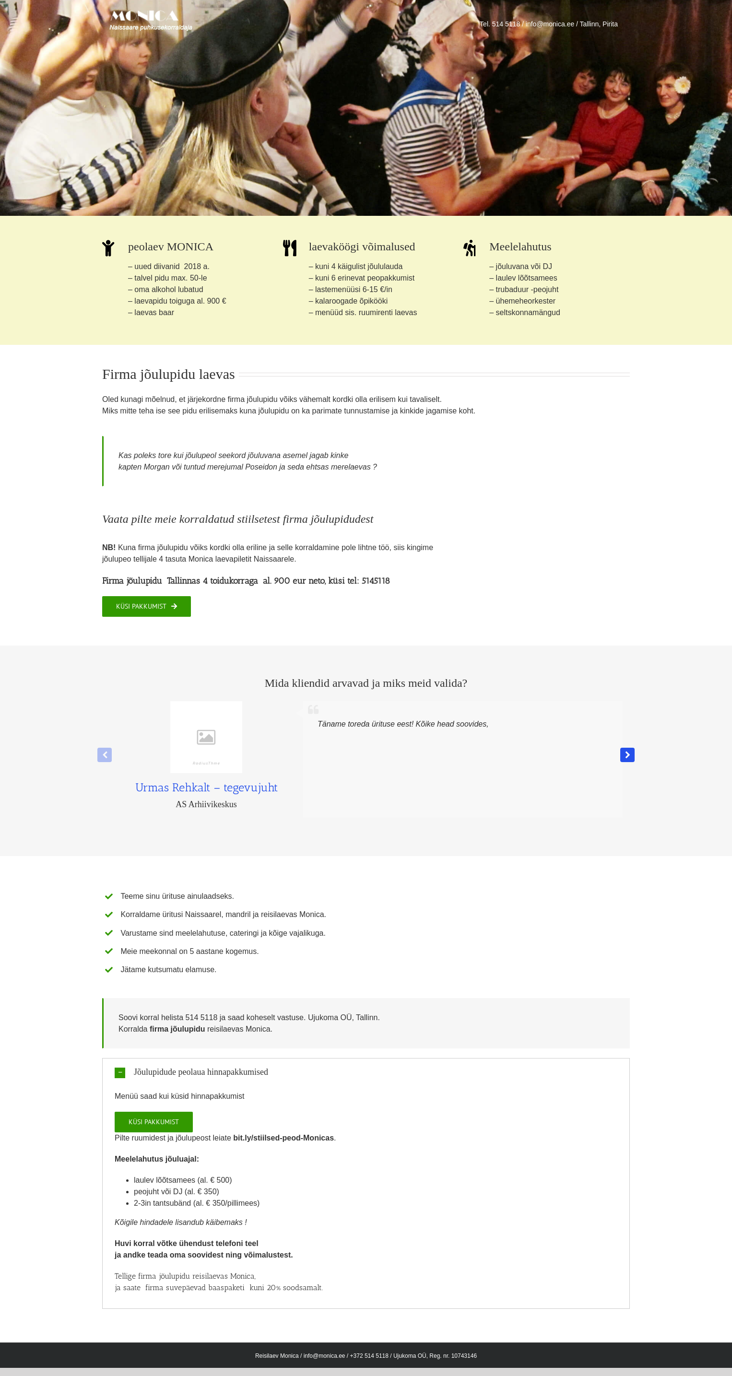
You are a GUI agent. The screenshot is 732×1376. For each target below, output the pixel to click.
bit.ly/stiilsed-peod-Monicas (283, 1138)
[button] (627, 755)
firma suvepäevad (176, 1287)
